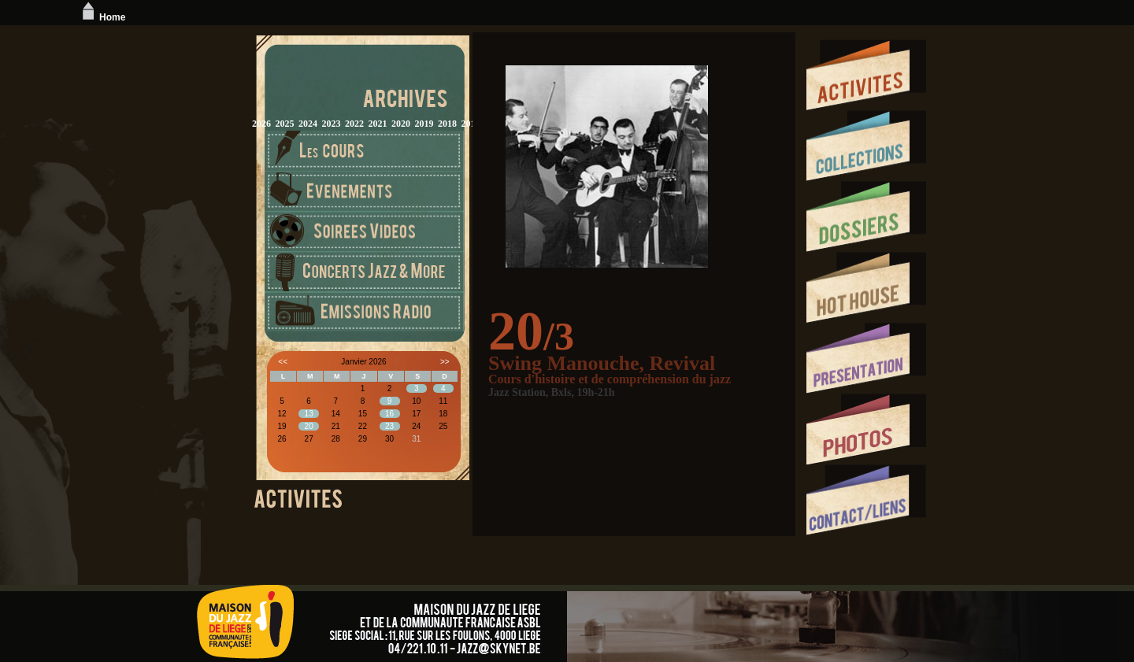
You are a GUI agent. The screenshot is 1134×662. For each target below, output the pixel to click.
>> (445, 361)
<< (282, 361)
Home (102, 17)
